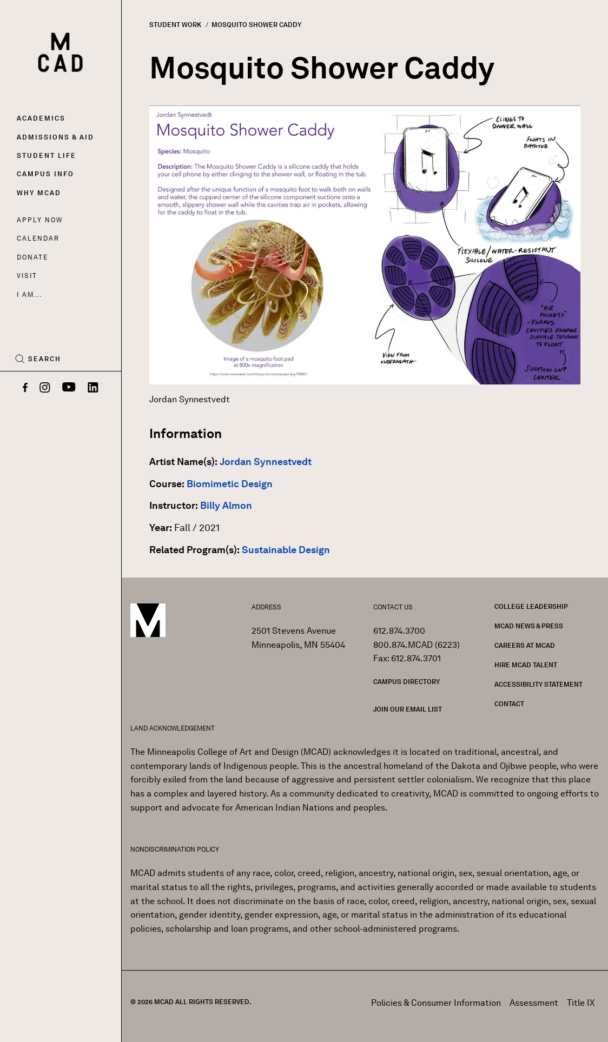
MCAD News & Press (528, 626)
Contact (509, 704)
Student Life (46, 155)
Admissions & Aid (55, 137)
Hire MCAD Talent (525, 665)
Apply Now (40, 220)
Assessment (534, 1003)
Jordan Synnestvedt (266, 462)
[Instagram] (44, 388)
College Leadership (531, 606)
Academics (41, 118)
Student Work (175, 25)
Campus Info (45, 174)
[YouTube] (69, 388)
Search (44, 359)
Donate (32, 257)
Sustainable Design (286, 550)
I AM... (29, 294)
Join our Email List (407, 709)
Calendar (38, 238)
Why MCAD (39, 193)
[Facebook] (25, 388)
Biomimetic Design (230, 484)
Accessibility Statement (538, 684)
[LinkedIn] (93, 388)
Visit (27, 275)
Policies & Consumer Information (436, 1003)
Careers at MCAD (524, 645)
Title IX (581, 1003)
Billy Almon (226, 506)
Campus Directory (406, 682)
